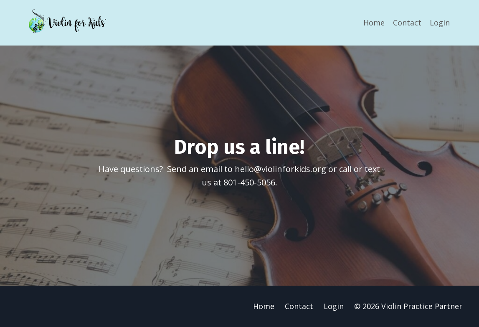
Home (374, 23)
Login (440, 23)
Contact (407, 23)
